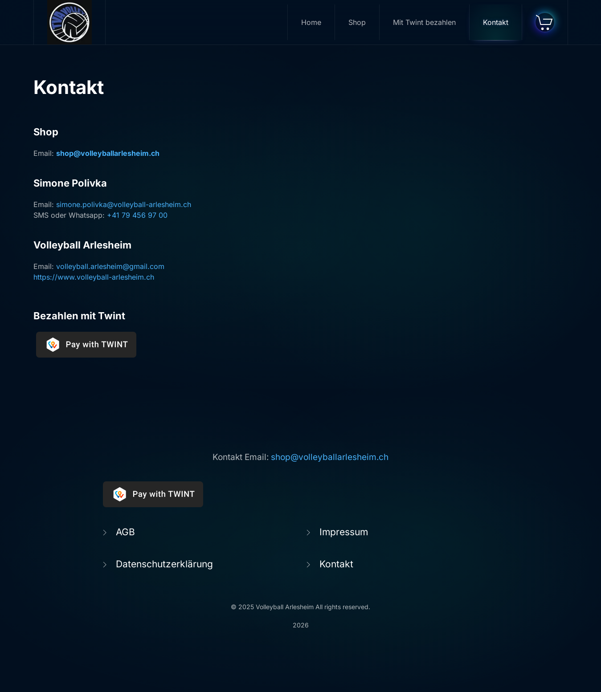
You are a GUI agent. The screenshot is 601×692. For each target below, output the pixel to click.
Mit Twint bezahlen (424, 22)
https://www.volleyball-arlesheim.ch (93, 277)
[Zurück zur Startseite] (70, 22)
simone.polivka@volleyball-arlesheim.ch (123, 204)
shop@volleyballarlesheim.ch (107, 153)
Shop (357, 22)
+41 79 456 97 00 (137, 215)
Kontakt (495, 22)
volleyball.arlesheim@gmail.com (110, 266)
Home (311, 22)
